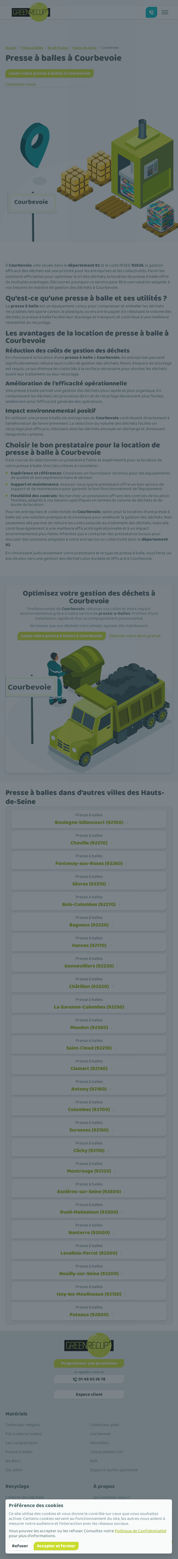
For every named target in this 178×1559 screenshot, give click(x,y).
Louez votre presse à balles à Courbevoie (49, 73)
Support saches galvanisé (114, 1470)
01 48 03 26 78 (89, 1379)
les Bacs (13, 1461)
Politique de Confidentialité (140, 1531)
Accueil (10, 48)
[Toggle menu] (164, 12)
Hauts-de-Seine (85, 48)
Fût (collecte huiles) (23, 1433)
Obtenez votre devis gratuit (135, 636)
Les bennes (100, 1433)
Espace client (89, 1394)
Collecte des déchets (24, 1497)
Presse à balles (32, 48)
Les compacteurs (21, 1442)
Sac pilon (13, 1470)
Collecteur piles (104, 1424)
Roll (93, 1461)
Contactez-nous (20, 84)
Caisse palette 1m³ (106, 1452)
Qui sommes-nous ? (111, 1497)
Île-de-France (58, 48)
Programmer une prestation (89, 1363)
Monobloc (99, 1442)
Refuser (20, 1546)
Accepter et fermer (56, 1546)
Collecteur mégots (22, 1424)
